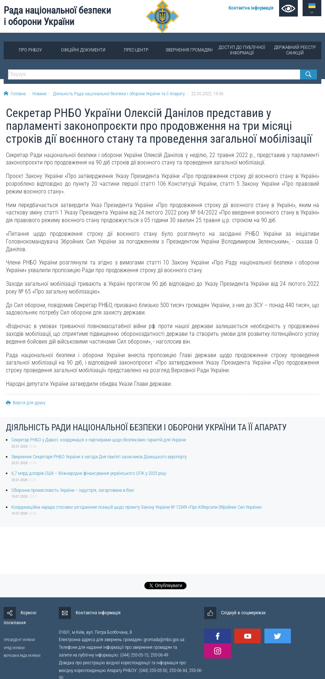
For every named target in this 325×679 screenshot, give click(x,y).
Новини (39, 93)
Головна (15, 93)
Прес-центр (136, 50)
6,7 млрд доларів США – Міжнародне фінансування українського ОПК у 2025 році (88, 473)
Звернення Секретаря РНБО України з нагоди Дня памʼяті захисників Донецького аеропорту (99, 456)
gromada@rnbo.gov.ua (164, 639)
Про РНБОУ (30, 50)
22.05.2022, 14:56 (207, 93)
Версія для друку (25, 402)
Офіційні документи (83, 50)
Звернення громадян (189, 50)
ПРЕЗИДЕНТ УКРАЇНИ (19, 639)
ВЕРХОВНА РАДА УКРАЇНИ (22, 655)
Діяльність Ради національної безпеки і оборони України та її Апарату (119, 93)
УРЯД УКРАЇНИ (14, 648)
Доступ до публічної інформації (242, 50)
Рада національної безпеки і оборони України (57, 16)
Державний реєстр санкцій (295, 50)
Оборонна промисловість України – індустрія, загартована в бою (72, 490)
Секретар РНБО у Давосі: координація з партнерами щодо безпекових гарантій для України (98, 439)
